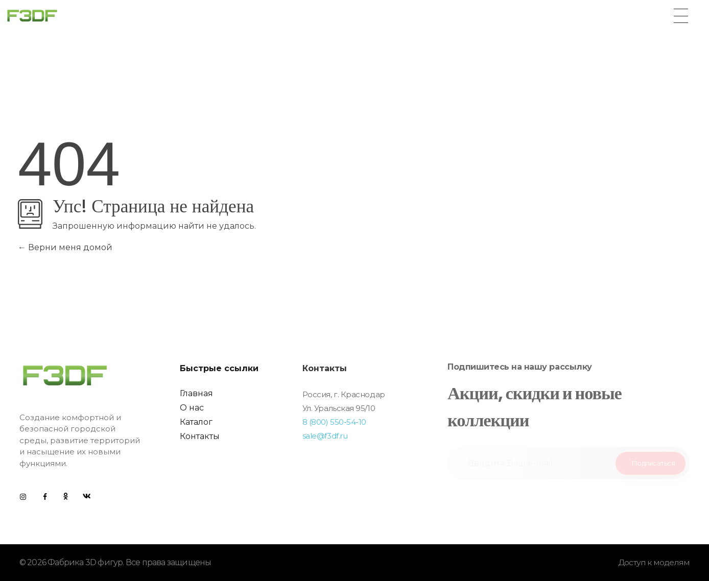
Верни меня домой (65, 247)
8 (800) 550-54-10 (334, 422)
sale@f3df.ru (325, 436)
